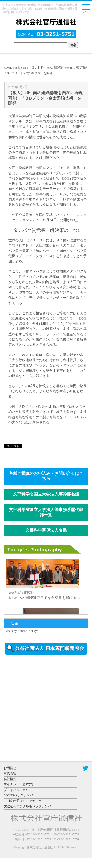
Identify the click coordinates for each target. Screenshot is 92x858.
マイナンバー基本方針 (19, 784)
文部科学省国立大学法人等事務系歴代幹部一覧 (46, 512)
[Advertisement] (45, 700)
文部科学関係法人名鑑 (46, 530)
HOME (8, 67)
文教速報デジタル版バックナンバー (29, 806)
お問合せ (10, 768)
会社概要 (10, 779)
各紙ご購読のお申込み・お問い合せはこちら (46, 476)
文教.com (20, 67)
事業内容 (10, 773)
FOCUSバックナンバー (20, 795)
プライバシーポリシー (19, 790)
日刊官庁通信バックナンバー (24, 801)
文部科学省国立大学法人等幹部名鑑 (46, 494)
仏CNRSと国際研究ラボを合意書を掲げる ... (44, 598)
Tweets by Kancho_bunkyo (21, 631)
